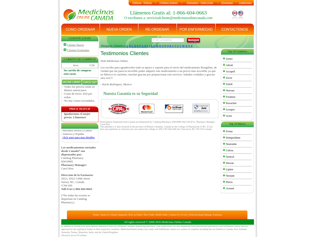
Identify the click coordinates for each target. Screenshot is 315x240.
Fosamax (230, 96)
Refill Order (162, 214)
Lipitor (229, 169)
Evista (229, 131)
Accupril (230, 71)
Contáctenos (245, 2)
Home (96, 214)
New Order (149, 214)
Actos (228, 115)
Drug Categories (119, 214)
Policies (148, 2)
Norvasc (230, 90)
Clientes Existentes (78, 50)
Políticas (136, 2)
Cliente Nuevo (75, 45)
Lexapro (230, 109)
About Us (105, 214)
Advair (229, 65)
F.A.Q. (184, 214)
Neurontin (231, 144)
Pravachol (230, 103)
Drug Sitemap (204, 214)
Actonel (229, 188)
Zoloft (229, 84)
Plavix (229, 182)
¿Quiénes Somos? (168, 2)
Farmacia (217, 214)
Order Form (207, 2)
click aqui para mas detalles (79, 137)
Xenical (229, 156)
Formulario (192, 2)
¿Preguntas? (227, 2)
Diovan (229, 163)
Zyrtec (229, 58)
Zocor (228, 77)
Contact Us (174, 214)
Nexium (229, 175)
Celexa (229, 150)
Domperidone (232, 137)
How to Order (135, 214)
